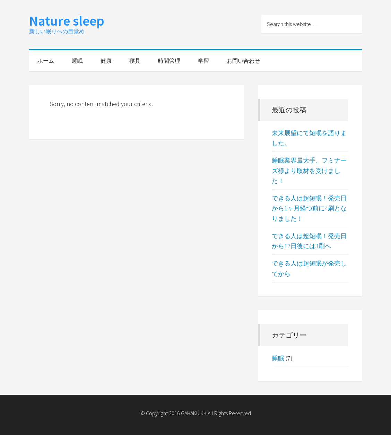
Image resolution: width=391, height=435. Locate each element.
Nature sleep (66, 20)
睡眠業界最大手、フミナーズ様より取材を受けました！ (309, 170)
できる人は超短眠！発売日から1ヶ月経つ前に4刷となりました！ (309, 208)
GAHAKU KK (194, 413)
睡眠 (278, 358)
